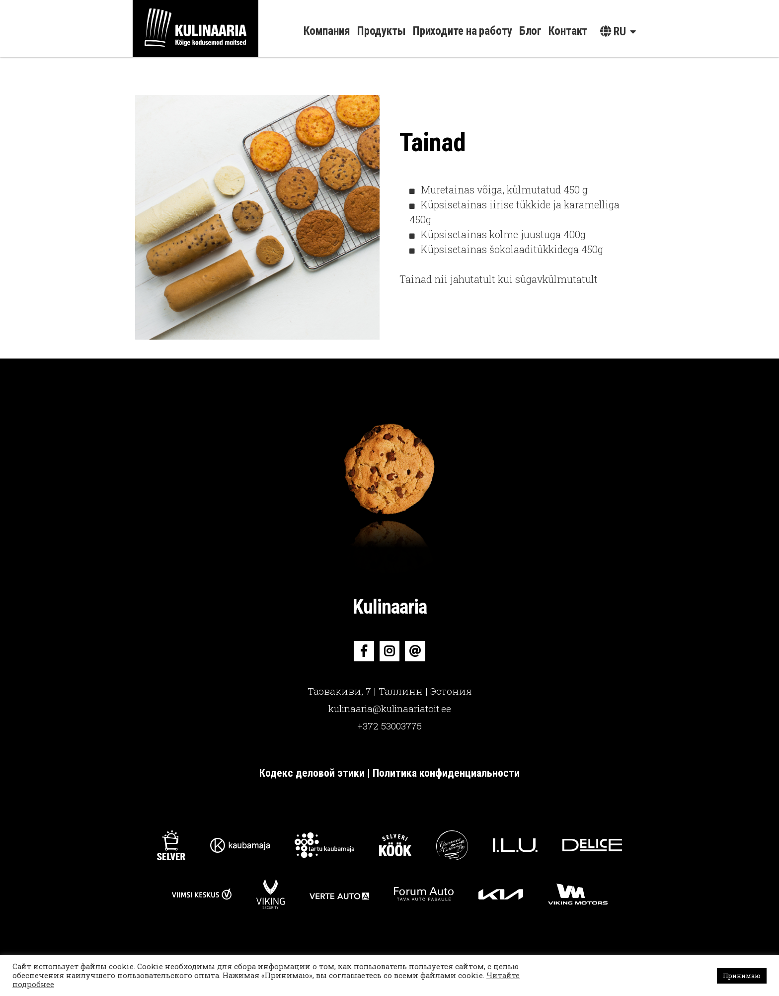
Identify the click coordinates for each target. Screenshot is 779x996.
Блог (530, 31)
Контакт (567, 31)
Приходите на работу (462, 31)
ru (613, 31)
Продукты (381, 31)
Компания (327, 31)
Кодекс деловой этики (313, 773)
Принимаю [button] (742, 975)
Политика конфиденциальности (446, 773)
